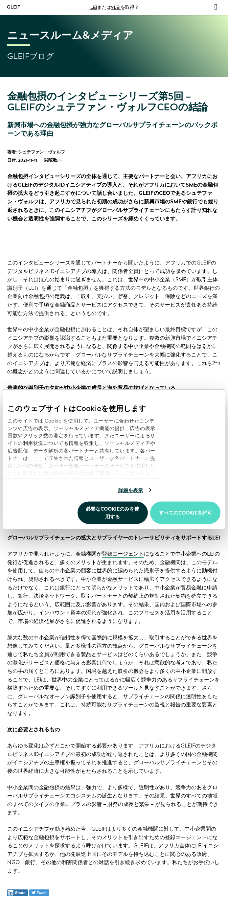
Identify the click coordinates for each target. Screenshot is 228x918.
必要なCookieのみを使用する (112, 513)
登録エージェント (123, 553)
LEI (93, 7)
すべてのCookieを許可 (185, 513)
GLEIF (13, 7)
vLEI (116, 7)
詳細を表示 (130, 490)
